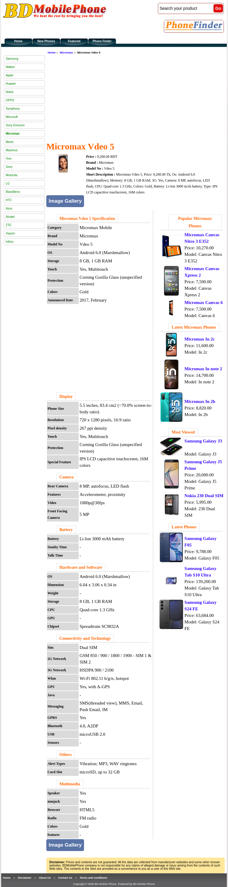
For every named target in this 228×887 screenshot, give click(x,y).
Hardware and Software (80, 567)
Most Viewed (183, 432)
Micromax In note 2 (203, 368)
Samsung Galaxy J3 (203, 441)
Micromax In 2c (199, 339)
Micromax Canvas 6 (203, 302)
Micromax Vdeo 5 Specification (87, 218)
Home (18, 41)
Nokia (9, 92)
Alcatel (10, 216)
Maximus (12, 150)
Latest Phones (184, 527)
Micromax (66, 52)
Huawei (10, 83)
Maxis (9, 142)
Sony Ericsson (15, 125)
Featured (74, 41)
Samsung (12, 58)
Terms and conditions (93, 877)
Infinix (9, 241)
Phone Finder (102, 41)
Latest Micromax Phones (194, 327)
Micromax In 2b (199, 401)
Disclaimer (24, 877)
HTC (9, 200)
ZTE (8, 225)
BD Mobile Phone (106, 884)
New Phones (46, 41)
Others (65, 754)
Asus (9, 208)
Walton (10, 67)
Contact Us (65, 877)
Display (66, 396)
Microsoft (12, 117)
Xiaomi (10, 233)
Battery (66, 529)
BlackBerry (13, 191)
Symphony (13, 108)
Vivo (8, 158)
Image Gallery (65, 201)
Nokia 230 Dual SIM (203, 495)
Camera (66, 477)
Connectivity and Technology (85, 638)
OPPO (10, 100)
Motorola (11, 175)
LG (8, 183)
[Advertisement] (137, 97)
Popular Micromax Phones (195, 222)
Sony (9, 166)
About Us (45, 877)
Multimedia (69, 784)
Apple (9, 75)
